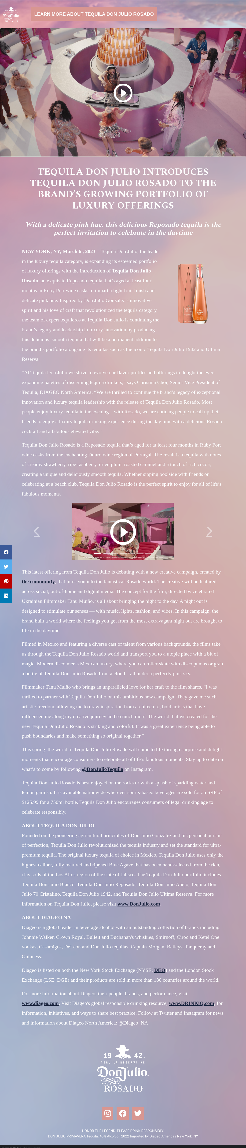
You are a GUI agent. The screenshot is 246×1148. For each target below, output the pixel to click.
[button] (37, 531)
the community (38, 581)
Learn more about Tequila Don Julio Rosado (94, 14)
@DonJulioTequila (102, 769)
